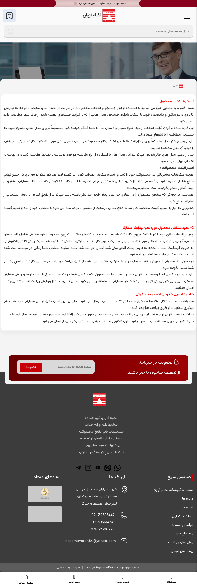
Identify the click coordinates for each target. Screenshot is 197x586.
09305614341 (104, 522)
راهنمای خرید (183, 533)
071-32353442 (103, 515)
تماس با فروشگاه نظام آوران (173, 490)
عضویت (31, 367)
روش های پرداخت (180, 542)
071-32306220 (103, 529)
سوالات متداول (182, 516)
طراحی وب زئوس (68, 567)
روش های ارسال (182, 551)
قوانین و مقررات (182, 525)
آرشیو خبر (186, 507)
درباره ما (187, 498)
